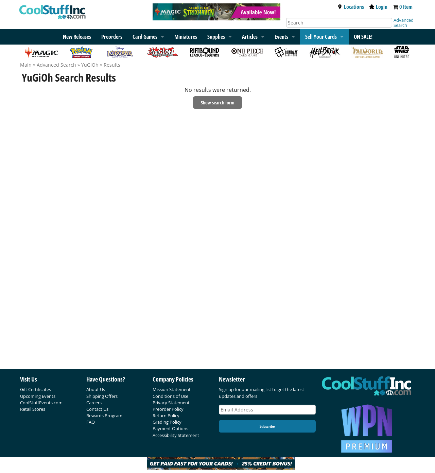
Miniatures (185, 36)
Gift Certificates (35, 389)
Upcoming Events (37, 396)
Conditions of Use (170, 396)
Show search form (217, 102)
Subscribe (267, 426)
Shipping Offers (102, 396)
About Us (95, 389)
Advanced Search (404, 22)
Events (281, 36)
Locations (350, 7)
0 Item (406, 7)
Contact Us (97, 409)
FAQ (90, 422)
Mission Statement (172, 389)
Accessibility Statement (176, 435)
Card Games (145, 36)
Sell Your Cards (321, 36)
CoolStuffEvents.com (41, 403)
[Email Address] (267, 410)
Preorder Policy (168, 409)
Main (26, 65)
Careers (94, 403)
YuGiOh (90, 65)
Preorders (111, 36)
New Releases (77, 36)
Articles (250, 36)
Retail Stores (32, 409)
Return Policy (166, 415)
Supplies (216, 36)
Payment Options (170, 428)
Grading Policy (167, 422)
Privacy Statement (171, 403)
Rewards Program (104, 415)
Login (378, 7)
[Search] (339, 23)
